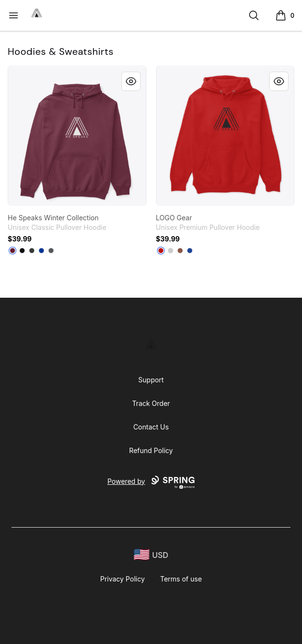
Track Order (151, 403)
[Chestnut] (180, 250)
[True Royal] (190, 250)
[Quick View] (131, 81)
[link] (77, 135)
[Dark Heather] (32, 250)
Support (151, 380)
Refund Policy (151, 450)
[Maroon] (12, 250)
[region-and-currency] (151, 555)
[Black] (22, 250)
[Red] (161, 250)
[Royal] (41, 250)
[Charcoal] (51, 250)
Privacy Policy (122, 579)
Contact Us (151, 427)
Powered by (151, 482)
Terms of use (181, 579)
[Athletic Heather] (170, 250)
